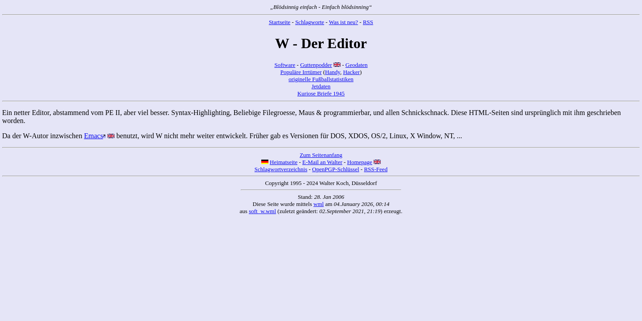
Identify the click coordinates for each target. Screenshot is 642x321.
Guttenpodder (316, 65)
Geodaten (357, 65)
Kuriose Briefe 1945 (321, 93)
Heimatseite (283, 162)
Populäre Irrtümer (301, 72)
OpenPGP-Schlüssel (335, 169)
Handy (332, 72)
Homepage (359, 162)
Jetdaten (321, 86)
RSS (368, 22)
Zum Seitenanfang (321, 155)
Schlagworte (309, 22)
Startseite (279, 22)
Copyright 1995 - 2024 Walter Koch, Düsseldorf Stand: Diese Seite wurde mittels (321, 193)
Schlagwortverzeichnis (281, 169)
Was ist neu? (343, 22)
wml (318, 204)
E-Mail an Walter (322, 162)
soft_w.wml (262, 211)
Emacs (93, 136)
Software (284, 65)
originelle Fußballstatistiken (321, 79)
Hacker (351, 72)
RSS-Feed (375, 169)
